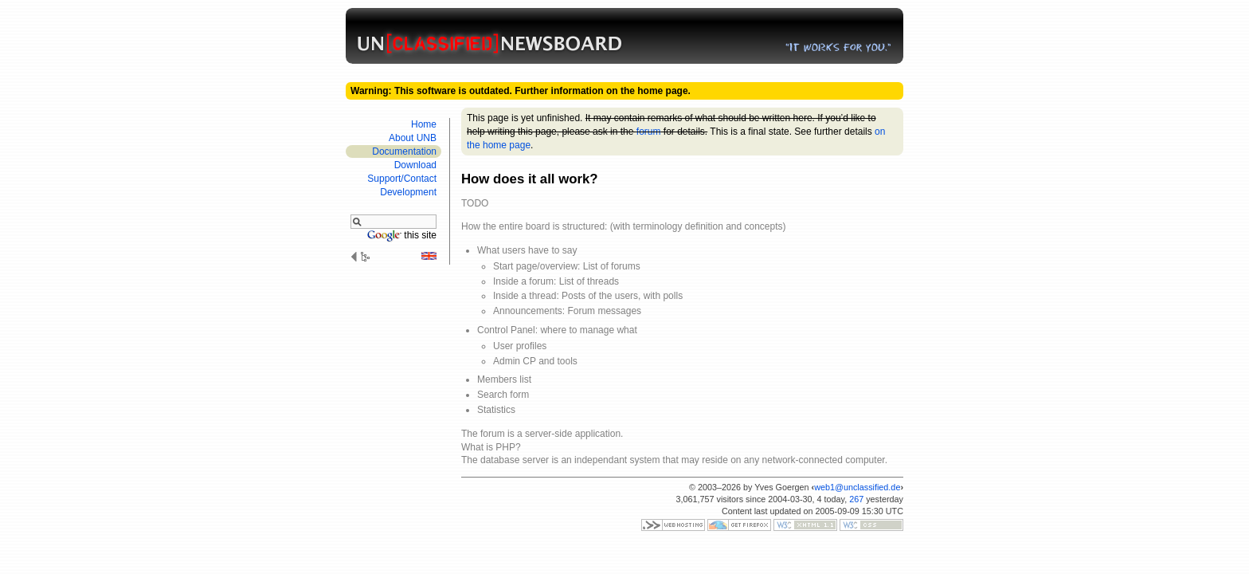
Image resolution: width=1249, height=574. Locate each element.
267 (856, 499)
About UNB (413, 138)
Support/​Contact (402, 178)
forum (648, 131)
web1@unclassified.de (857, 487)
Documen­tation (404, 151)
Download (415, 165)
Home (424, 124)
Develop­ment (408, 192)
